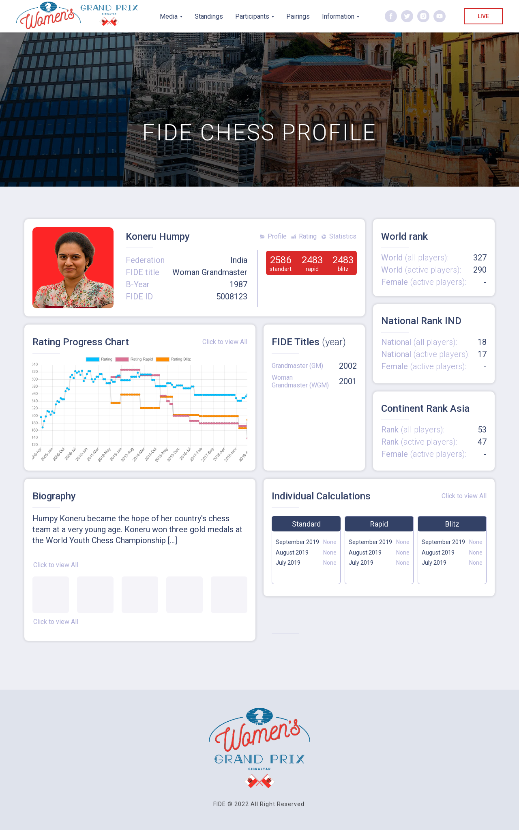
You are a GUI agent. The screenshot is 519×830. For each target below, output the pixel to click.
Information (338, 16)
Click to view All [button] (55, 565)
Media (169, 16)
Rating (308, 236)
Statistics (342, 236)
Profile (277, 236)
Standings (209, 16)
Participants (252, 16)
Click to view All (224, 342)
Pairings (298, 16)
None (330, 552)
